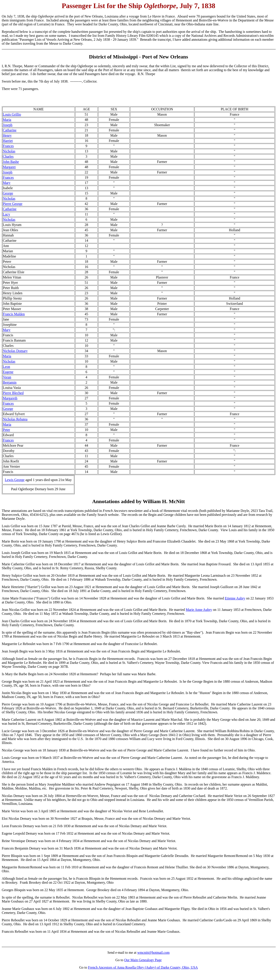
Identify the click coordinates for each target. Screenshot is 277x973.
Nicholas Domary (15, 351)
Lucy (6, 214)
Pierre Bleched (13, 393)
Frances (8, 146)
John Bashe (11, 162)
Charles (8, 156)
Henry (7, 135)
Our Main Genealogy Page (143, 960)
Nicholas (9, 151)
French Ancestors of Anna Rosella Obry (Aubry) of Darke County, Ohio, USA (143, 967)
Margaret (9, 167)
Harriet (8, 141)
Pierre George (12, 204)
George (8, 193)
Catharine (9, 130)
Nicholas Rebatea (15, 419)
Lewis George (15, 480)
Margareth (10, 398)
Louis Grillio (12, 114)
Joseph (7, 125)
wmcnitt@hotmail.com (153, 952)
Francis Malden (14, 314)
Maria (7, 120)
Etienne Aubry (235, 598)
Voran (7, 377)
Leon (6, 366)
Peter (6, 430)
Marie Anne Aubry (199, 610)
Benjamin (9, 382)
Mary (7, 183)
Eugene (8, 372)
